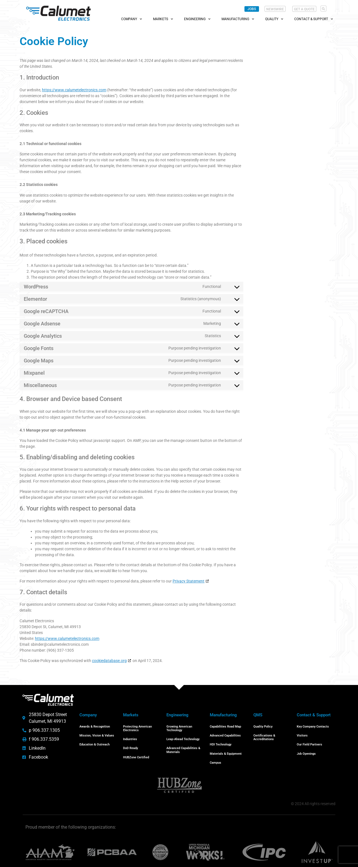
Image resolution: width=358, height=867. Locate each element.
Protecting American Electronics (137, 727)
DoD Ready (130, 745)
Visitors (302, 734)
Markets (163, 19)
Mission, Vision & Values (96, 734)
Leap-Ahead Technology (182, 737)
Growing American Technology (179, 727)
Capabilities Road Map (225, 726)
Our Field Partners (309, 742)
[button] (323, 8)
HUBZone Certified (136, 753)
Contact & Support (313, 19)
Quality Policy (262, 726)
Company (131, 19)
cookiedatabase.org (109, 660)
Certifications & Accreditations (264, 735)
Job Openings (306, 749)
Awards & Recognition (94, 726)
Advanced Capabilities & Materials (183, 747)
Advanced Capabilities (225, 734)
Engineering (197, 19)
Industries (130, 737)
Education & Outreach (94, 742)
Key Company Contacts (313, 726)
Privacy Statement (188, 581)
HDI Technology (220, 742)
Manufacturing (238, 19)
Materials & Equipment (226, 749)
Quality (274, 19)
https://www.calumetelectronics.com (74, 90)
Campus (215, 757)
